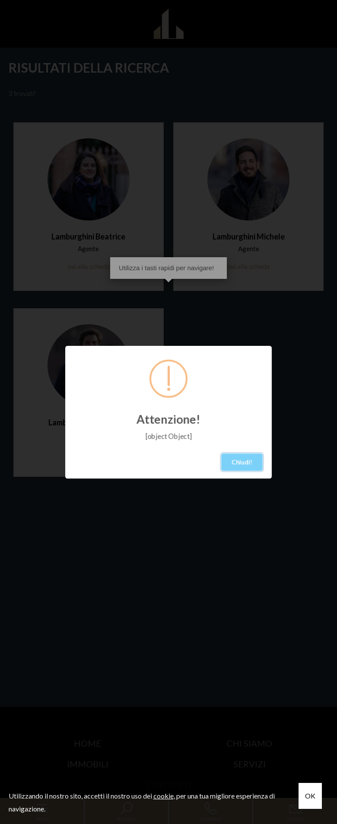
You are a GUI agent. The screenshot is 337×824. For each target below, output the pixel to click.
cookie (163, 796)
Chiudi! (242, 462)
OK (310, 796)
